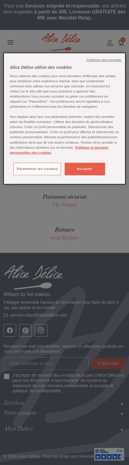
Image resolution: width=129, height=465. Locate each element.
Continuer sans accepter (103, 60)
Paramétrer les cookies (37, 168)
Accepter (84, 168)
